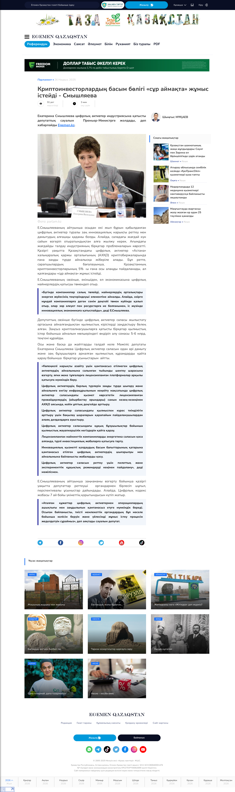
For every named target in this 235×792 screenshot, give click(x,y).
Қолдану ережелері (136, 723)
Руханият (123, 44)
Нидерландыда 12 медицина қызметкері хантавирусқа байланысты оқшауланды (187, 192)
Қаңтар (27, 782)
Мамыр (99, 782)
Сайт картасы (160, 723)
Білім (109, 44)
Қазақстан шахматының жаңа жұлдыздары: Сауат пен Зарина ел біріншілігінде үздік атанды (187, 151)
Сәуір (81, 782)
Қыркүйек (171, 782)
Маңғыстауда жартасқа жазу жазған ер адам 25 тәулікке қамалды (185, 212)
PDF (157, 44)
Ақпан (45, 782)
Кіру (203, 5)
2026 (9, 782)
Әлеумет (95, 44)
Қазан (190, 782)
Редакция (66, 723)
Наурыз (63, 782)
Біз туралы (141, 44)
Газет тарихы (84, 723)
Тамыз (153, 782)
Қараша (208, 782)
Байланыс (139, 737)
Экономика (62, 44)
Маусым (117, 782)
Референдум (37, 44)
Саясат (79, 44)
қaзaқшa (180, 5)
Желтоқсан (226, 782)
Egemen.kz (66, 125)
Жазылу (147, 5)
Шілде (135, 782)
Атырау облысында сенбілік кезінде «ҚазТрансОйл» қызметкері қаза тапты (188, 171)
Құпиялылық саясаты (108, 723)
